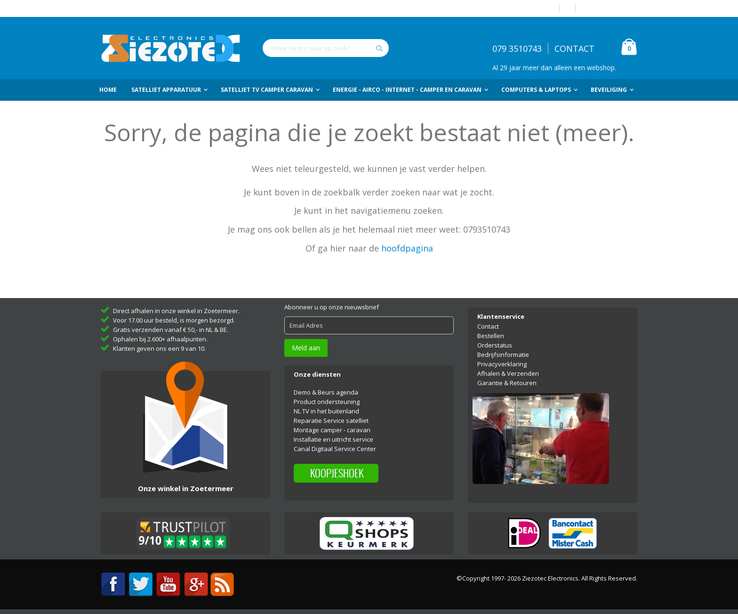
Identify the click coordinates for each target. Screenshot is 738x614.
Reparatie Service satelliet (331, 420)
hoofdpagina (407, 248)
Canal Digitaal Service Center (335, 448)
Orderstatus (494, 345)
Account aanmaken (610, 8)
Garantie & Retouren (507, 383)
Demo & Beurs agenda (326, 392)
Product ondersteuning (327, 401)
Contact (488, 326)
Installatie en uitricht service (333, 439)
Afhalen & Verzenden (508, 373)
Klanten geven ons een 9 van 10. (159, 348)
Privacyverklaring (502, 364)
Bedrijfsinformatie (503, 354)
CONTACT (574, 48)
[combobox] (325, 48)
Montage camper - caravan (332, 430)
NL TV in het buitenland (326, 411)
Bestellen (490, 335)
